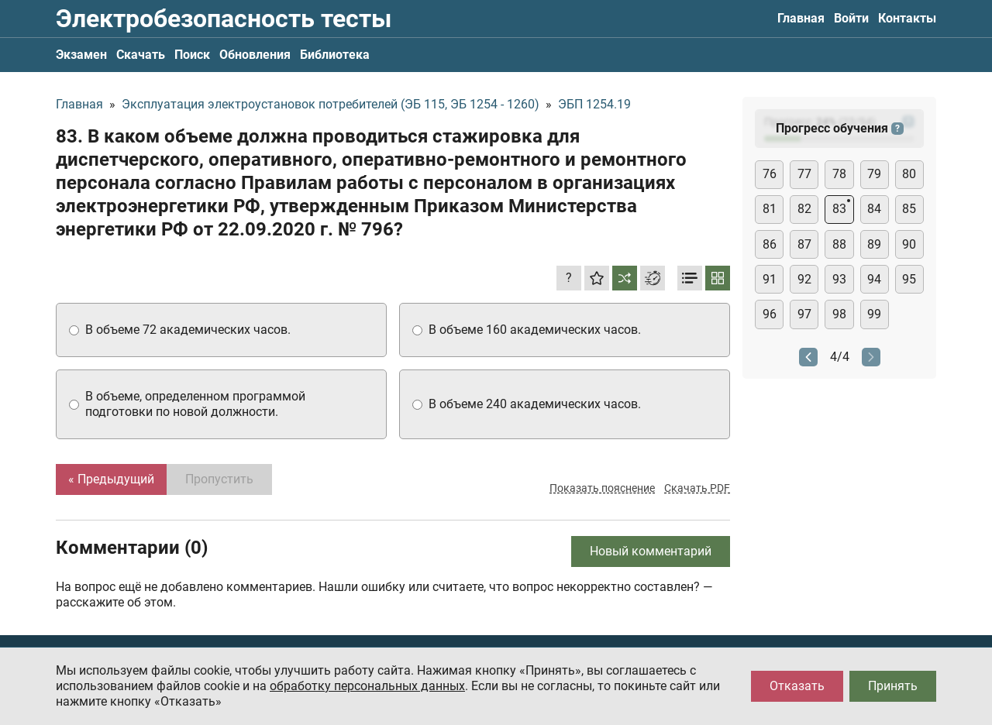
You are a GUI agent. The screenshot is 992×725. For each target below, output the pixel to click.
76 (770, 174)
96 (770, 314)
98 (839, 314)
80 (909, 174)
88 (839, 244)
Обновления (255, 54)
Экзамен (81, 54)
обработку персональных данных (367, 686)
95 (909, 279)
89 (874, 244)
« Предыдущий (111, 479)
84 (874, 208)
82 (804, 208)
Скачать (140, 54)
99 (874, 314)
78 (839, 174)
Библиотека (335, 54)
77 (804, 174)
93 (839, 279)
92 (804, 279)
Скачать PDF (697, 488)
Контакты (907, 18)
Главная (801, 18)
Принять (893, 686)
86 (770, 244)
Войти (851, 18)
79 (874, 174)
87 (804, 244)
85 (909, 208)
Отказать (797, 686)
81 (770, 208)
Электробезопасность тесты (223, 18)
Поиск (192, 54)
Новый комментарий (650, 551)
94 (874, 279)
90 (909, 244)
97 (804, 314)
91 (770, 279)
